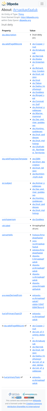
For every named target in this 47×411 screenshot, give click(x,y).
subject (7, 183)
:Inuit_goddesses (38, 136)
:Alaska (37, 59)
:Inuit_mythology (38, 142)
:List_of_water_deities (38, 363)
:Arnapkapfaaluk (38, 236)
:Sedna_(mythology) (38, 88)
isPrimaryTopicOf (12, 313)
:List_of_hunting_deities (38, 334)
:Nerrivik (37, 56)
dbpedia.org (25, 20)
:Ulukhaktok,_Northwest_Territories (38, 149)
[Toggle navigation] (41, 3)
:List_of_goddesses (38, 369)
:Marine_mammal (37, 115)
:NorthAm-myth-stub (38, 175)
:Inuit (36, 80)
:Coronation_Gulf (38, 103)
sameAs (7, 234)
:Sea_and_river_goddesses (38, 122)
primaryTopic (12, 377)
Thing (21, 14)
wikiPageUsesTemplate (14, 158)
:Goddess (38, 92)
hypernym (9, 219)
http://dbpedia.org (29, 17)
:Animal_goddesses (38, 109)
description (9, 34)
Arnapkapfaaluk (25, 9)
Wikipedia (37, 400)
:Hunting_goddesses (38, 130)
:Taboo (36, 83)
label (6, 225)
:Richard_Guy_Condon (38, 69)
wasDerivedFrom (12, 295)
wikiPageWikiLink (12, 44)
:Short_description (38, 163)
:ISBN (36, 158)
